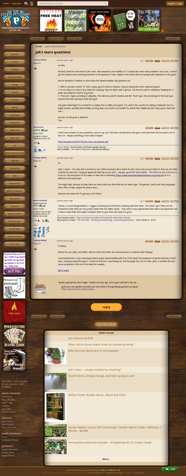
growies (14, 54)
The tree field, (83, 220)
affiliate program (68, 473)
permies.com (14, 221)
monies (14, 92)
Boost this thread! (106, 324)
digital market (14, 214)
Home (6, 3)
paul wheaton (127, 473)
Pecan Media (63, 147)
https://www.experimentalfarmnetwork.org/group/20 (139, 175)
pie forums (15, 229)
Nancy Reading (40, 200)
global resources (14, 191)
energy (14, 85)
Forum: (39, 46)
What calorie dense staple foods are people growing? (101, 344)
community (14, 123)
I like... (36, 147)
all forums (14, 244)
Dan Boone (38, 127)
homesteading (14, 77)
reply (106, 307)
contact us (46, 473)
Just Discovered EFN (80, 338)
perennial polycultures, (124, 220)
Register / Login (175, 3)
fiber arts (14, 138)
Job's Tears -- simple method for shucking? (94, 369)
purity (14, 108)
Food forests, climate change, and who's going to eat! (101, 375)
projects (14, 206)
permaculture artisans (14, 153)
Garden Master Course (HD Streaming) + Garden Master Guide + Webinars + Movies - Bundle (115, 429)
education (14, 168)
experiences (14, 183)
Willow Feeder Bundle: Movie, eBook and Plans (97, 394)
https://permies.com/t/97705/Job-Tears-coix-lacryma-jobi (83, 142)
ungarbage (14, 115)
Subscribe (16, 3)
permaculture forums (15, 47)
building (14, 69)
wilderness (15, 130)
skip (14, 176)
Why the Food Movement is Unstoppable (93, 350)
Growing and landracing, (102, 220)
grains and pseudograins (55, 46)
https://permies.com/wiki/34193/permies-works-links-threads (103, 217)
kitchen (14, 100)
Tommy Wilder (40, 60)
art (14, 146)
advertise (55, 473)
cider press (15, 199)
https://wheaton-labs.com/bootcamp (77, 289)
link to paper (63, 270)
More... (106, 459)
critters (14, 62)
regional (14, 161)
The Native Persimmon (81, 149)
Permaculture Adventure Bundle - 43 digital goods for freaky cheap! (109, 442)
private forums (15, 237)
